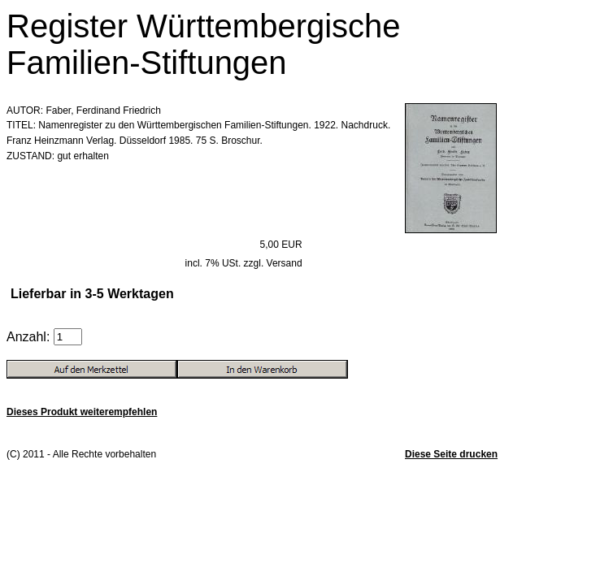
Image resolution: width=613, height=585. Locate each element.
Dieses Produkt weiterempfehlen (82, 412)
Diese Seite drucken (451, 454)
